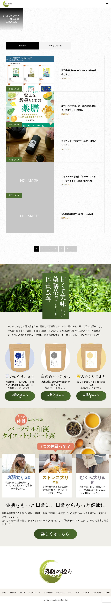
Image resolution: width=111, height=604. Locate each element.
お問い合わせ (97, 592)
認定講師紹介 (48, 592)
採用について (60, 592)
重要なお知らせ (55, 46)
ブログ (77, 592)
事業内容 (22, 592)
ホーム (4, 592)
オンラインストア (34, 592)
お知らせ (86, 592)
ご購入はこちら (19, 396)
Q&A (70, 592)
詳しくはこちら (55, 534)
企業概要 (13, 592)
